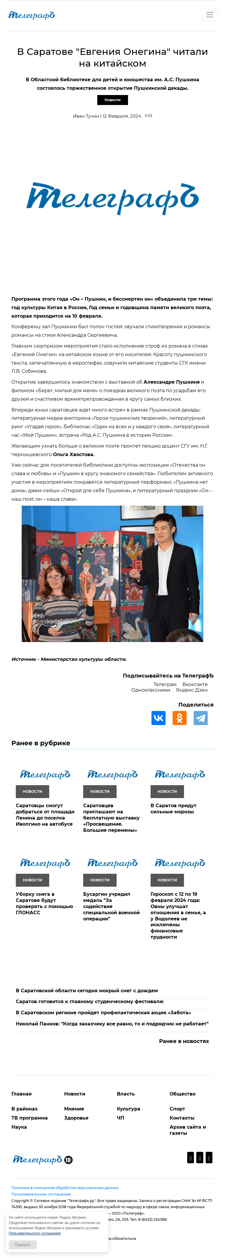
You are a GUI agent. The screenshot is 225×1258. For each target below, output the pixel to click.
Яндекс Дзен (192, 690)
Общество (182, 1094)
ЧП (120, 1118)
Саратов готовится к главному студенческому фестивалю (89, 1001)
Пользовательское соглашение (41, 1194)
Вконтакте (195, 684)
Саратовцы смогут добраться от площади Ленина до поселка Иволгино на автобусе (45, 815)
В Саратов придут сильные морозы (174, 809)
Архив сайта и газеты (188, 1130)
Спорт (177, 1109)
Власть (126, 1094)
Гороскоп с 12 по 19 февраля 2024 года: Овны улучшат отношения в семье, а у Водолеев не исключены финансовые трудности (178, 915)
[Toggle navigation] (210, 15)
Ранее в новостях (184, 1041)
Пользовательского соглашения (35, 1233)
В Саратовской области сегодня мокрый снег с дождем (87, 990)
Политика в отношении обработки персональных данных (64, 1188)
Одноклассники (150, 690)
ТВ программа (29, 1118)
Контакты (182, 1118)
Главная (21, 1094)
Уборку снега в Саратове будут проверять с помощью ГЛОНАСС (44, 903)
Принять (23, 1244)
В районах (24, 1109)
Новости (113, 100)
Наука (19, 1127)
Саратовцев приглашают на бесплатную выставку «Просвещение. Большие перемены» (111, 818)
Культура (128, 1109)
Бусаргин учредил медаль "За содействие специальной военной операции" (111, 906)
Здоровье (76, 1118)
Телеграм (165, 684)
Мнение (74, 1109)
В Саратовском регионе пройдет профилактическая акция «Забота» (103, 1012)
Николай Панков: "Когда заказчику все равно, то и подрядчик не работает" (112, 1024)
